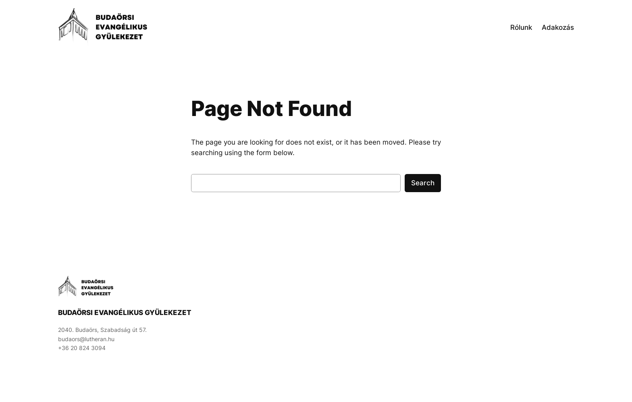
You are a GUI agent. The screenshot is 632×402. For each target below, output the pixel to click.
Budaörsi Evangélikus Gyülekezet (124, 313)
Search (422, 183)
